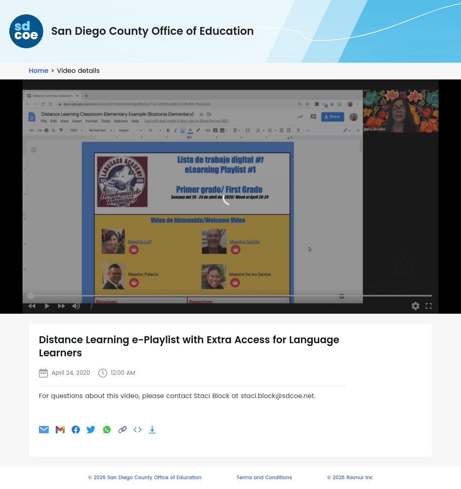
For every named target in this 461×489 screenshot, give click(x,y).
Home (38, 70)
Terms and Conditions (264, 477)
